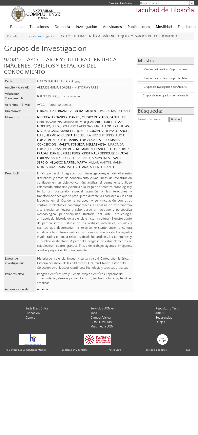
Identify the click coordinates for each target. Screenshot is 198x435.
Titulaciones (39, 27)
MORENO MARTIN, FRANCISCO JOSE (93, 149)
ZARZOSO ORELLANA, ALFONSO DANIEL (86, 167)
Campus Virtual (100, 317)
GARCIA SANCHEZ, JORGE (69, 131)
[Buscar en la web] (191, 3)
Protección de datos (156, 349)
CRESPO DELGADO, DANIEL (101, 117)
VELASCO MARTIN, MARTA (69, 162)
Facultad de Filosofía (164, 10)
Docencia (62, 27)
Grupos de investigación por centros (165, 69)
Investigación (86, 27)
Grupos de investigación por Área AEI (166, 87)
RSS (188, 349)
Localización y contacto (75, 349)
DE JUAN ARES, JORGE (98, 122)
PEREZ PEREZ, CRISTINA (79, 153)
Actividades (112, 27)
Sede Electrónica (37, 308)
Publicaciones (139, 27)
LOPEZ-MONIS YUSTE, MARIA (57, 140)
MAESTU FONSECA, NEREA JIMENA (82, 144)
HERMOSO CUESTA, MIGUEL (66, 135)
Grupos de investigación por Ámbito (165, 78)
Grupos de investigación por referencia (165, 95)
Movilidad (164, 27)
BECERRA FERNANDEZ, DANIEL (58, 117)
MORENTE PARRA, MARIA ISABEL (107, 111)
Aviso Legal (115, 349)
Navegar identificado (120, 3)
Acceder (42, 289)
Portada (12, 36)
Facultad (17, 27)
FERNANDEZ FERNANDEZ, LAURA (60, 111)
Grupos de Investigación (38, 36)
